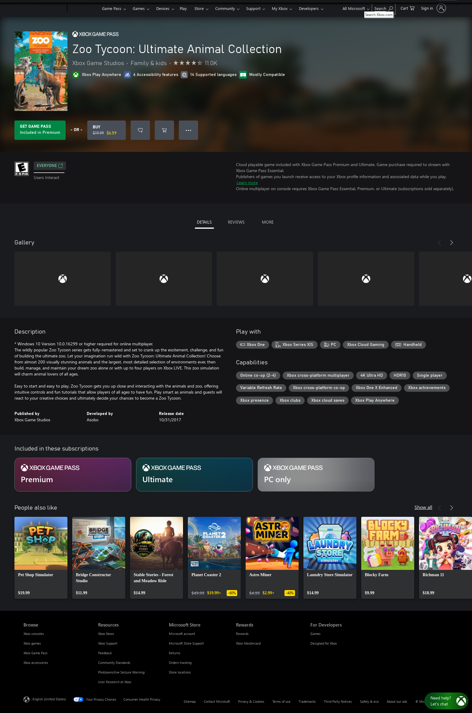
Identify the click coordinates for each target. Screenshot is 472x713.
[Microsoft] (44, 8)
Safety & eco (369, 701)
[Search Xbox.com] (384, 7)
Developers (309, 8)
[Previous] (439, 242)
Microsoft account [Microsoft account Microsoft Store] (182, 634)
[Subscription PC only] (316, 475)
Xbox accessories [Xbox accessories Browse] (35, 662)
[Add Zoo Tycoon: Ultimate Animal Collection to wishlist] (140, 130)
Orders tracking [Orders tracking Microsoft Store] (180, 662)
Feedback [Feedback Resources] (105, 653)
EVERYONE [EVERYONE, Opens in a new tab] (50, 165)
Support (253, 8)
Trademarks (307, 701)
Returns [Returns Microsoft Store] (174, 653)
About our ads (397, 701)
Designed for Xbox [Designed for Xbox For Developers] (323, 643)
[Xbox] (84, 8)
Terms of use (281, 701)
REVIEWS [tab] (236, 222)
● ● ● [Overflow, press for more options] (188, 130)
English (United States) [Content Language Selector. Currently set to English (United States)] (49, 699)
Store (199, 8)
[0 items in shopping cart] (408, 8)
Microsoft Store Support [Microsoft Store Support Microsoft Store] (186, 643)
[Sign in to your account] (433, 8)
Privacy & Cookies (251, 701)
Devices (162, 8)
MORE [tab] (268, 222)
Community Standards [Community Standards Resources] (114, 662)
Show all (423, 507)
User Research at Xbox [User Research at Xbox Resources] (114, 682)
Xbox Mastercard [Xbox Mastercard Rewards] (248, 643)
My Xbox (279, 8)
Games (139, 8)
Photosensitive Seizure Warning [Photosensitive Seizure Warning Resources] (121, 672)
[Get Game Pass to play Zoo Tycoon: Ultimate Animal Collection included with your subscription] (40, 130)
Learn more (247, 182)
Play (183, 8)
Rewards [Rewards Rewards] (242, 634)
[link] (40, 558)
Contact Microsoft (217, 701)
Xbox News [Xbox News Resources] (106, 634)
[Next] (452, 242)
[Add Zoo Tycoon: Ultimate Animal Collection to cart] (164, 130)
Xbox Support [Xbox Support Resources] (107, 643)
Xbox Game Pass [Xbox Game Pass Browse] (35, 653)
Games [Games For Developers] (315, 634)
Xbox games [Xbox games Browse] (32, 643)
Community (225, 8)
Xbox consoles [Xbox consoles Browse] (33, 634)
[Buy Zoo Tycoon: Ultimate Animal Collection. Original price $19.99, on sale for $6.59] (106, 130)
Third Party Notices (338, 701)
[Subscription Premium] (72, 475)
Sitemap (190, 701)
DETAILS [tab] (204, 222)
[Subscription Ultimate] (194, 475)
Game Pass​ (111, 8)
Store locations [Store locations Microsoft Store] (180, 672)
